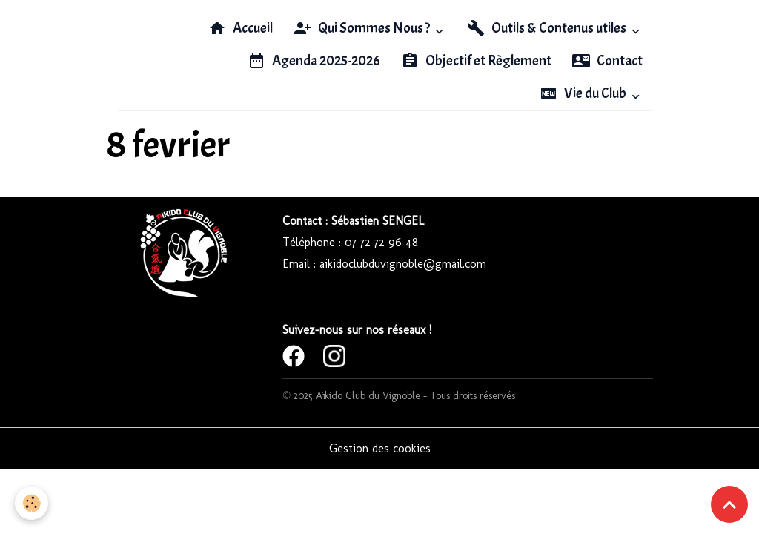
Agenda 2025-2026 (314, 61)
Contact (607, 61)
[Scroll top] (729, 504)
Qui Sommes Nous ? (363, 28)
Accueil (240, 28)
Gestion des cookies (380, 448)
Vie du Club (584, 93)
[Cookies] (31, 503)
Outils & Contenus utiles (548, 28)
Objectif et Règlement (476, 61)
